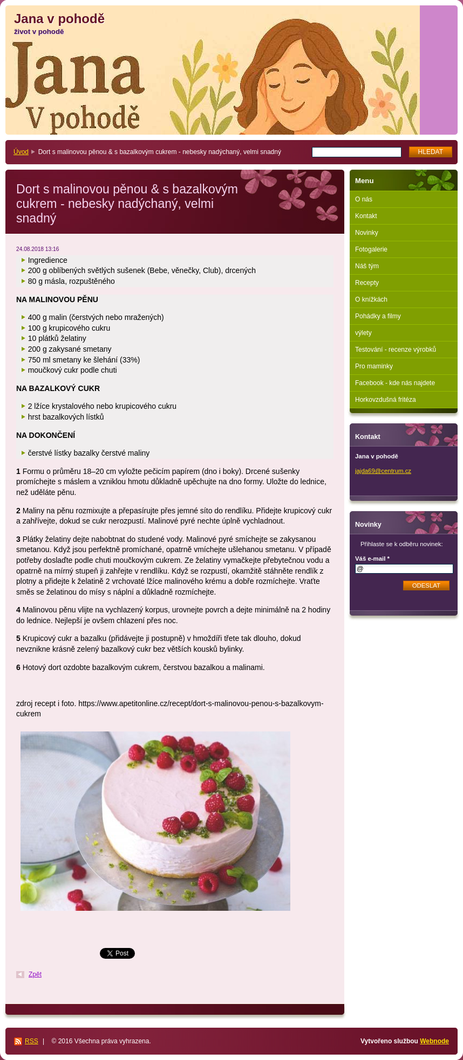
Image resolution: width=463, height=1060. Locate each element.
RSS (31, 1041)
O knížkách (371, 299)
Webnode (434, 1041)
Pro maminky (374, 366)
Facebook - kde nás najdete (395, 383)
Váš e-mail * (372, 558)
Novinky (366, 232)
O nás (363, 199)
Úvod (21, 152)
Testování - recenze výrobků (395, 349)
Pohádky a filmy (378, 316)
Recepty (367, 283)
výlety (363, 333)
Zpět (35, 974)
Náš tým (367, 266)
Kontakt (366, 216)
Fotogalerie (371, 249)
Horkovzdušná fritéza (385, 399)
